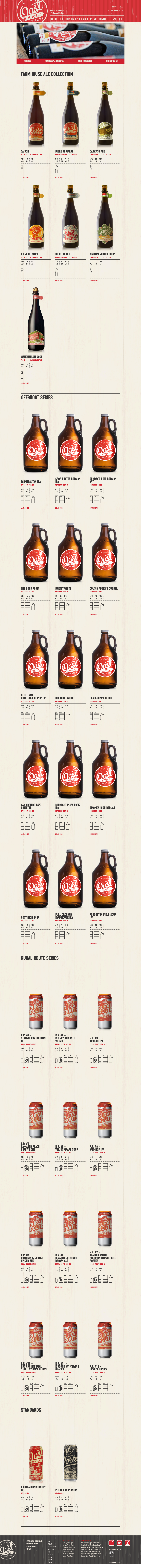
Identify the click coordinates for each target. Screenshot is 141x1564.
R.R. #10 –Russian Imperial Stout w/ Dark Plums (33, 1366)
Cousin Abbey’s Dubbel (104, 589)
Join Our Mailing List (116, 11)
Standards (27, 61)
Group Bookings (79, 19)
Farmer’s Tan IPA (31, 482)
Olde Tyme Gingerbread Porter (33, 697)
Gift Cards (51, 1555)
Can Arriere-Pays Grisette (31, 807)
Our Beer (64, 19)
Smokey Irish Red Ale (102, 808)
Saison (25, 151)
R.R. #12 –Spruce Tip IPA (98, 1368)
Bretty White (63, 589)
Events (93, 19)
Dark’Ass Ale (97, 151)
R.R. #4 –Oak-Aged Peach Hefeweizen (30, 1146)
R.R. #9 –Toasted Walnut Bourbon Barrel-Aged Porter (103, 1257)
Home (49, 1541)
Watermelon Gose (31, 357)
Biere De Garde (64, 151)
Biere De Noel (63, 254)
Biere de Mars (29, 254)
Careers (50, 1562)
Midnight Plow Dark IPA (67, 807)
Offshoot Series (112, 61)
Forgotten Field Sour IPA (103, 916)
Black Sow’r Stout (101, 698)
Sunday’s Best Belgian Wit (103, 481)
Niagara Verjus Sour (102, 254)
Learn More (25, 178)
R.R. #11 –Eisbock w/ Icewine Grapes (67, 1366)
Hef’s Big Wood (64, 698)
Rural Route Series (85, 61)
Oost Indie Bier (30, 917)
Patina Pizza (51, 1549)
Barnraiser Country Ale (33, 1489)
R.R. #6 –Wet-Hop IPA (97, 1148)
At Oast (54, 19)
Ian (114, 1562)
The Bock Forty (30, 589)
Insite (110, 1562)
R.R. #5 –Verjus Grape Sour (66, 1148)
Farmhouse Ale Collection (54, 61)
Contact (103, 19)
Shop (118, 19)
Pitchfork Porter (66, 1490)
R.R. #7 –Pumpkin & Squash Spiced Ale (32, 1258)
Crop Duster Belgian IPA (67, 481)
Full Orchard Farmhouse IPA (64, 916)
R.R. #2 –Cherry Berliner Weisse (65, 1038)
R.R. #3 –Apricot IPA (96, 1040)
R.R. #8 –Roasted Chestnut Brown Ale (66, 1258)
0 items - (117, 6)
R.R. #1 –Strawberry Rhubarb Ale (33, 1038)
